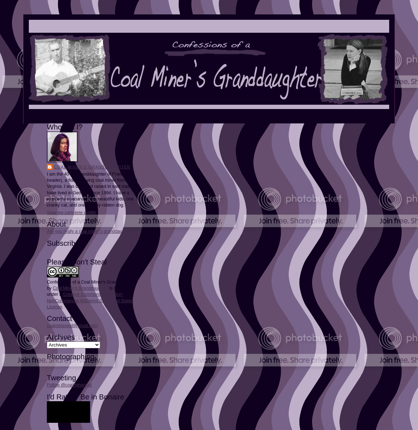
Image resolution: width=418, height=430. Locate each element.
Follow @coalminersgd (69, 385)
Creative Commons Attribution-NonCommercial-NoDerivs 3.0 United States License (90, 300)
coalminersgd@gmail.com (72, 325)
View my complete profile (71, 212)
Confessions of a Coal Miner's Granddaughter (92, 282)
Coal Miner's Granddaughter (92, 167)
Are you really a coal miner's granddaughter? (91, 231)
